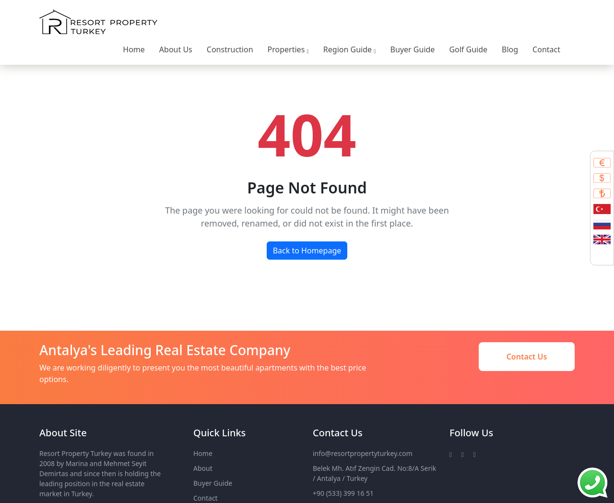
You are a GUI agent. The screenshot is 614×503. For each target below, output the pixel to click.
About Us (175, 49)
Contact (546, 49)
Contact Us (527, 356)
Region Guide (349, 49)
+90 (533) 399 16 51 (343, 493)
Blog (510, 49)
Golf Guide (468, 49)
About (203, 468)
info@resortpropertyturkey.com (363, 453)
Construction (230, 49)
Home (134, 49)
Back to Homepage (307, 250)
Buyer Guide (412, 49)
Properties (288, 49)
